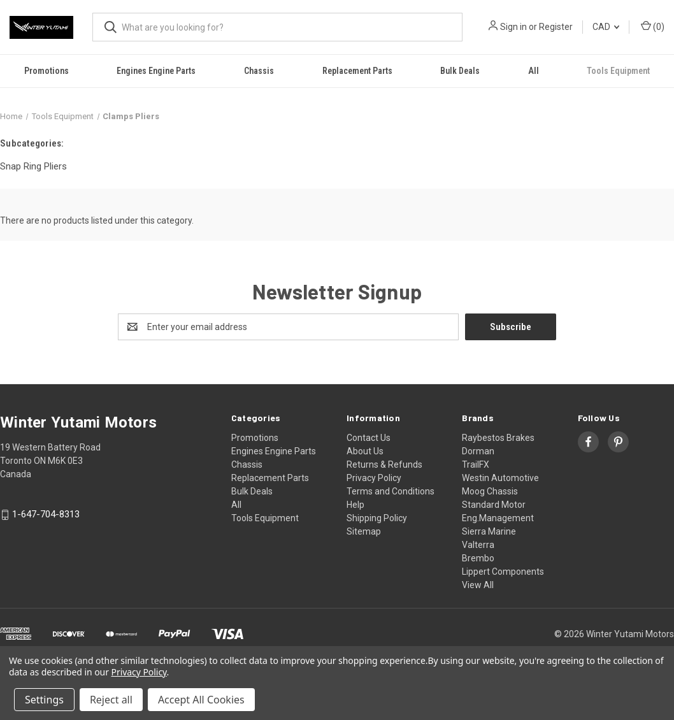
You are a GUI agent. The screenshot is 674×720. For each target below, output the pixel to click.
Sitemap (364, 531)
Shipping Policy (377, 518)
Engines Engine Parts (156, 71)
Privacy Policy (374, 478)
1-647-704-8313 (46, 515)
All (533, 71)
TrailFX (475, 464)
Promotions (46, 71)
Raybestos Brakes (498, 438)
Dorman (478, 451)
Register (556, 27)
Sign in (513, 27)
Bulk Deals (460, 71)
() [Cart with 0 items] (652, 26)
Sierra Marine (489, 531)
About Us (365, 451)
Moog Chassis (490, 491)
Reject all (111, 700)
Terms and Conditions (390, 491)
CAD (605, 27)
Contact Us (369, 438)
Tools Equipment (265, 518)
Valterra (478, 545)
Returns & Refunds (384, 464)
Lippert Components (503, 571)
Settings (44, 700)
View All (478, 585)
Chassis (259, 71)
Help (355, 505)
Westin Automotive (500, 478)
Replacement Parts (357, 71)
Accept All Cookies (201, 700)
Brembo (478, 558)
